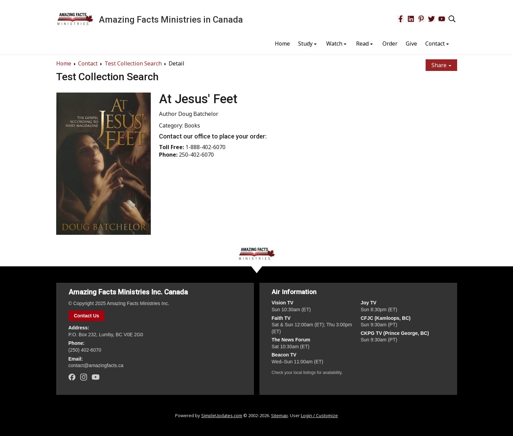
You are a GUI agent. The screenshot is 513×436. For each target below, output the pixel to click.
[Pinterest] (421, 19)
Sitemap (279, 415)
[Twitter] (431, 19)
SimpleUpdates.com (221, 415)
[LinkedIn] (411, 19)
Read (362, 43)
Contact (435, 43)
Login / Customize (319, 415)
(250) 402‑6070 (85, 350)
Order (390, 43)
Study (305, 43)
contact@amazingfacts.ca (96, 365)
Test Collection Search (133, 63)
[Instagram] (83, 377)
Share (441, 65)
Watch (334, 43)
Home (282, 43)
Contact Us (86, 315)
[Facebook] (400, 19)
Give (411, 43)
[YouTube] (442, 19)
